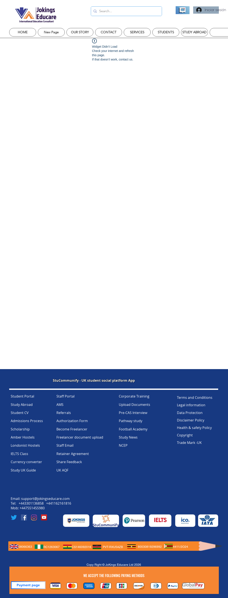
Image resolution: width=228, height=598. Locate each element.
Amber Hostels (23, 437)
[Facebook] (24, 517)
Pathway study (130, 420)
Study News (128, 437)
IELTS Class (19, 453)
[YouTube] (44, 517)
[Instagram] (34, 517)
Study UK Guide (23, 470)
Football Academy (133, 429)
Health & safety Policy (194, 427)
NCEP (123, 445)
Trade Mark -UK (189, 442)
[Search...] (126, 11)
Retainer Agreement (72, 453)
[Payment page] (28, 585)
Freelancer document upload (79, 437)
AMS (59, 404)
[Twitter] (14, 517)
